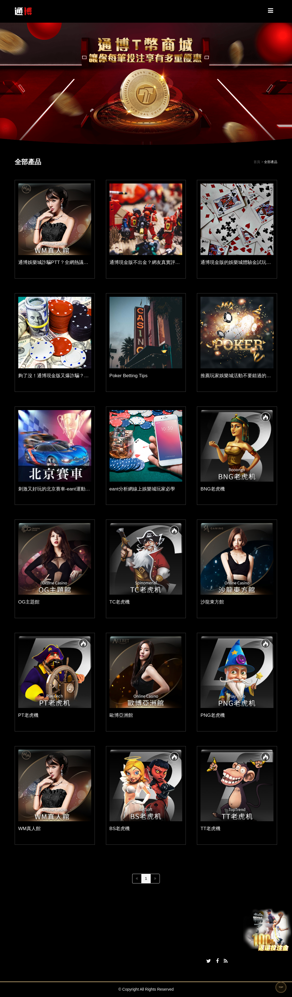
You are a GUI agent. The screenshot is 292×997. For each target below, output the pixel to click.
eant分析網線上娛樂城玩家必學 (142, 489)
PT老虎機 (28, 715)
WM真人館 (29, 828)
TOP (281, 987)
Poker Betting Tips (128, 375)
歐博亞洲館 (121, 715)
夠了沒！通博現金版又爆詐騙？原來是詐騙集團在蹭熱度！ (79, 375)
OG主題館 (29, 602)
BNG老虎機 (212, 489)
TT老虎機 (210, 828)
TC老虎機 (119, 602)
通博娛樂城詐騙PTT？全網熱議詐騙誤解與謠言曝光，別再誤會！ (86, 262)
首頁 (257, 162)
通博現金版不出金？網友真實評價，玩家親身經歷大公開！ (170, 262)
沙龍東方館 (212, 602)
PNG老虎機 (212, 715)
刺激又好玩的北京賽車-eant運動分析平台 (61, 489)
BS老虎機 (119, 828)
